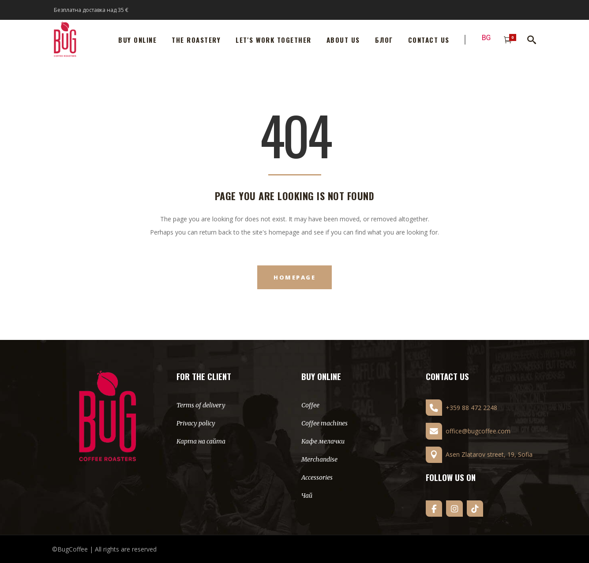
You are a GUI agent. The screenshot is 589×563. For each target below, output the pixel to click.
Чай (306, 496)
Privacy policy (195, 423)
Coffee (310, 405)
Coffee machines (324, 423)
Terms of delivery (200, 405)
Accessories (317, 477)
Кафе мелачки (323, 441)
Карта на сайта (200, 441)
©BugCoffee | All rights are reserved (104, 549)
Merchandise (319, 459)
